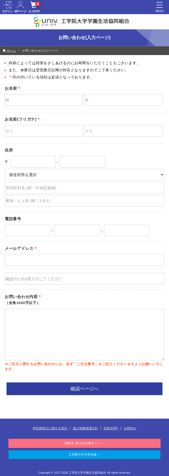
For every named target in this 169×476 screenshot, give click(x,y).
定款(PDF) (110, 428)
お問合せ (130, 428)
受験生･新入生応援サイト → (84, 443)
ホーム (9, 50)
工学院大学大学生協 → (84, 454)
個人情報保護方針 (85, 428)
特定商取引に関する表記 (50, 428)
